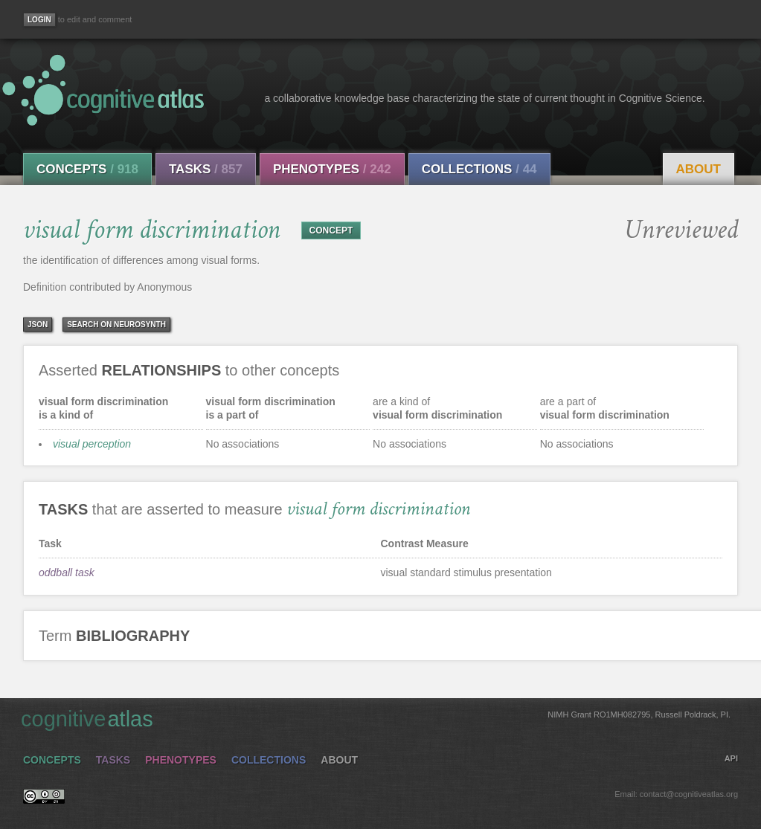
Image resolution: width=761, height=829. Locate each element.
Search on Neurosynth (116, 324)
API (731, 758)
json (38, 324)
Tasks (206, 169)
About (698, 169)
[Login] (39, 20)
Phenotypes (332, 169)
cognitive (376, 718)
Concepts (87, 169)
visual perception (92, 444)
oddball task (66, 572)
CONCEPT (331, 230)
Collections (479, 169)
